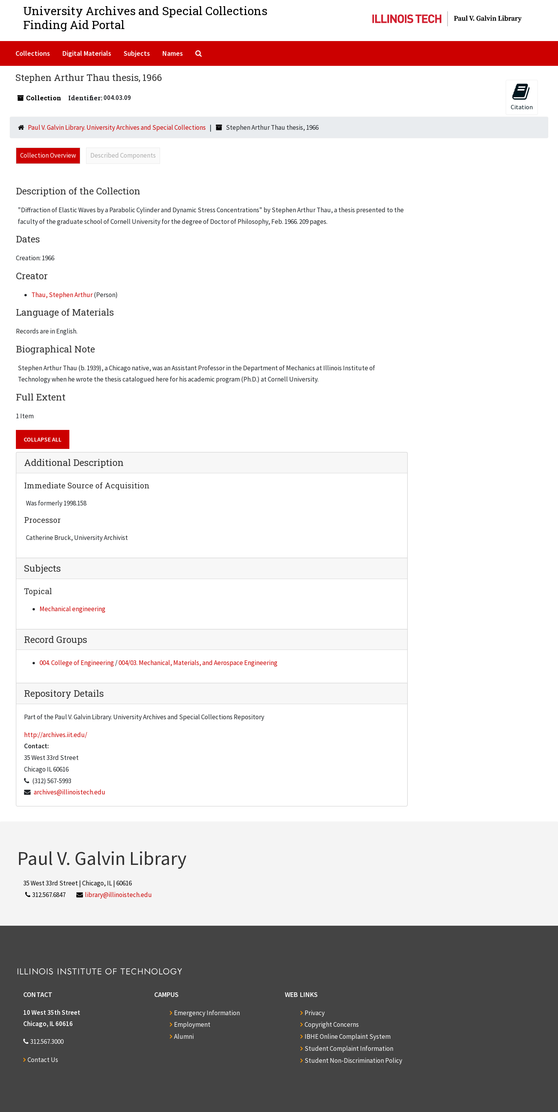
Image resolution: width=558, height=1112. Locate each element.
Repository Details (64, 693)
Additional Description (74, 462)
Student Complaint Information (349, 1048)
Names (172, 53)
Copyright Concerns (332, 1024)
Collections (33, 53)
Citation (522, 96)
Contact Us (43, 1059)
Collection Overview (48, 155)
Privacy (315, 1013)
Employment (192, 1024)
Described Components (123, 155)
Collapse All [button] (43, 439)
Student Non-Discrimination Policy (353, 1060)
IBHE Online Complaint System (348, 1036)
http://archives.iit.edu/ (55, 734)
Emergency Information (207, 1013)
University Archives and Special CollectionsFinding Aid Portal (145, 17)
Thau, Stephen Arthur (62, 294)
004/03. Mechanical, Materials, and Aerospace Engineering (198, 662)
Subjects (137, 53)
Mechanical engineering (72, 609)
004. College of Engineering (77, 662)
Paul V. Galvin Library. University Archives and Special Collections (117, 127)
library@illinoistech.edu (118, 894)
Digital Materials (86, 53)
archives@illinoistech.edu (69, 792)
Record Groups (55, 639)
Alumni (184, 1036)
